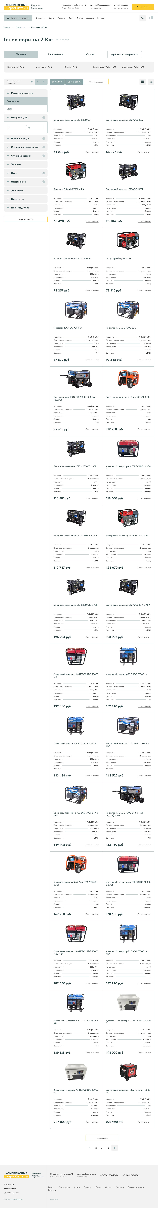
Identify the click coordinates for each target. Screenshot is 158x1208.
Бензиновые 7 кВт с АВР (104, 67)
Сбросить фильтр (96, 82)
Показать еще (102, 1138)
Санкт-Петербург (11, 1193)
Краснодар (9, 1184)
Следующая (114, 1148)
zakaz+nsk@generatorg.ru (100, 5)
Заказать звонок (143, 7)
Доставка (90, 18)
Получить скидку (92, 152)
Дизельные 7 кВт (44, 67)
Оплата (80, 18)
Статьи (71, 18)
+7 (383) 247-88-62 (131, 1175)
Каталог (20, 18)
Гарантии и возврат (136, 1187)
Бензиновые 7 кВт (15, 67)
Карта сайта (54, 1200)
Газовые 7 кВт (71, 67)
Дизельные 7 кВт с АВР (133, 67)
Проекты (61, 18)
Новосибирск (10, 1188)
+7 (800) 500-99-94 (121, 5)
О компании (40, 18)
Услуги (51, 18)
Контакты (100, 18)
